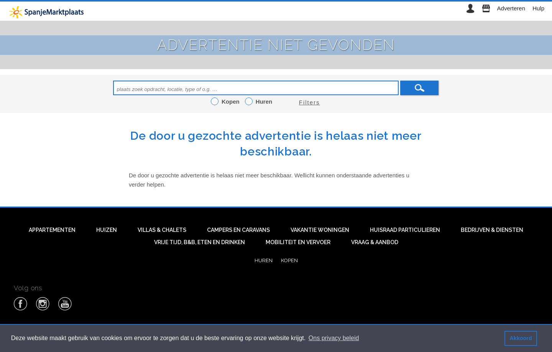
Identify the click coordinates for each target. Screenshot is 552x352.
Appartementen (52, 230)
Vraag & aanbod (374, 242)
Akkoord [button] (520, 338)
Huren (264, 260)
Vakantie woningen (320, 230)
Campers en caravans (238, 230)
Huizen (106, 230)
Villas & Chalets (162, 230)
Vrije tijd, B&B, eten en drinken (199, 242)
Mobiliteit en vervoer (298, 242)
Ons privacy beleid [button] (334, 338)
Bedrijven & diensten (492, 230)
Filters (309, 102)
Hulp (538, 8)
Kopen (289, 260)
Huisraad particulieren (405, 230)
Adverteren (511, 8)
